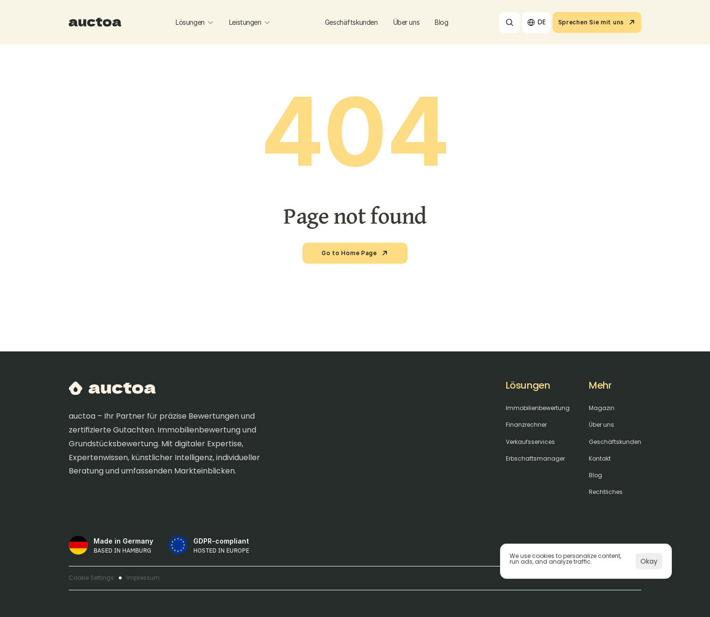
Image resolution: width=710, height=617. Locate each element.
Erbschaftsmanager (535, 459)
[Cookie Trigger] (91, 578)
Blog (595, 475)
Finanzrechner (526, 425)
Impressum (143, 578)
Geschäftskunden (615, 442)
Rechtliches (606, 492)
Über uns (601, 425)
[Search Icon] (509, 22)
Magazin (602, 408)
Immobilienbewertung (538, 408)
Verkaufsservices (530, 442)
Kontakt (600, 459)
